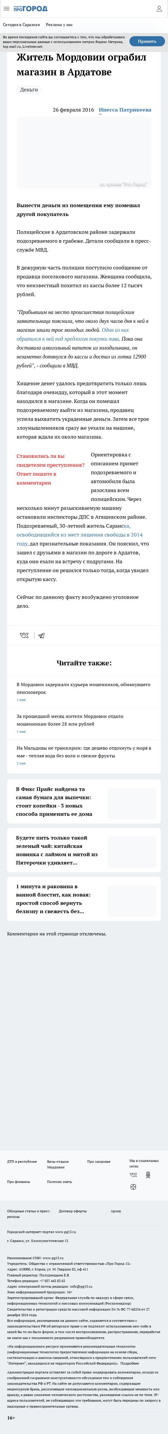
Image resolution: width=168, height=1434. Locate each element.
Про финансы (18, 1181)
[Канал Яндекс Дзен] (133, 1187)
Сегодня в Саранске (21, 24)
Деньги (29, 89)
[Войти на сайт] (159, 9)
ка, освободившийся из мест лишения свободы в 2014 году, (80, 534)
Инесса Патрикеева (125, 109)
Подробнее (130, 1363)
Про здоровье (98, 1161)
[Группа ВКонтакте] (133, 1175)
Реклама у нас (59, 24)
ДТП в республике (22, 1161)
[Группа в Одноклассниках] (148, 1175)
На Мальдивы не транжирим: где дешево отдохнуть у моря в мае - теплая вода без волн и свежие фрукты (84, 756)
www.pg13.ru (65, 1232)
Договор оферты (73, 1211)
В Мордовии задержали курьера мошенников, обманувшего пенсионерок (84, 692)
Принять (147, 41)
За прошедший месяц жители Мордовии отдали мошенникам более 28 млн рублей (84, 724)
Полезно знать (59, 1181)
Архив (116, 1211)
